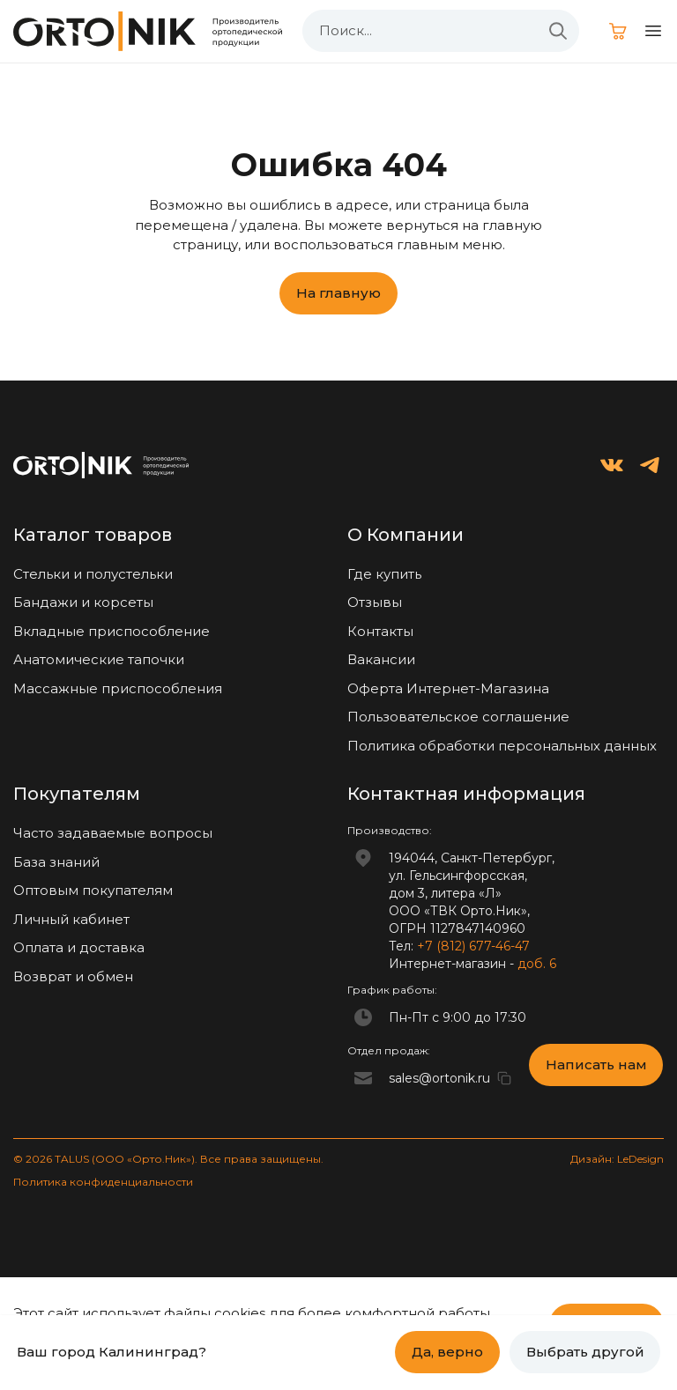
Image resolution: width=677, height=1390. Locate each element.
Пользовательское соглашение (458, 716)
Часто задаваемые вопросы (112, 832)
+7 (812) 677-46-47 (473, 946)
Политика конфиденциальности (103, 1181)
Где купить (384, 574)
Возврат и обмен (73, 976)
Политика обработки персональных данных (502, 745)
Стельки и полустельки (93, 574)
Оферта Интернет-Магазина (448, 688)
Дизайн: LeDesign (617, 1158)
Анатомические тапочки (98, 659)
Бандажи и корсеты (83, 602)
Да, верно (447, 1351)
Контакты (380, 631)
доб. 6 (536, 964)
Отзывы (374, 602)
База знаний (56, 862)
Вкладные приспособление (111, 631)
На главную (338, 293)
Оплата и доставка (79, 947)
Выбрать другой (585, 1351)
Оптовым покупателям (93, 890)
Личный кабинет (71, 919)
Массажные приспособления (117, 688)
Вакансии (381, 659)
